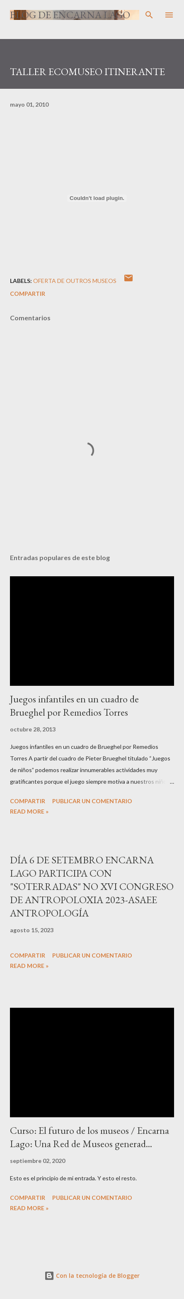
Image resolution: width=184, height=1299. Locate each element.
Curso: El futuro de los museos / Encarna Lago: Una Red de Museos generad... (89, 1137)
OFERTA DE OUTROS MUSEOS (74, 280)
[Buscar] (149, 15)
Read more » (29, 811)
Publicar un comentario (92, 800)
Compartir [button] (27, 293)
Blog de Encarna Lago (70, 14)
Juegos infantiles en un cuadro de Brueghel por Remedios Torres (74, 705)
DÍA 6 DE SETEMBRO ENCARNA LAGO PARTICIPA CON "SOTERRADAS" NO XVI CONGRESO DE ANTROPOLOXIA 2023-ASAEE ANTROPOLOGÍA (92, 886)
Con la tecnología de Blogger (92, 1276)
